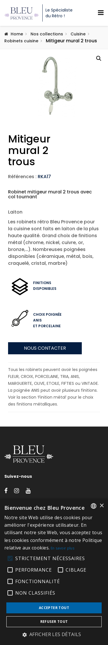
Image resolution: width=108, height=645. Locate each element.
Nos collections (47, 34)
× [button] (101, 506)
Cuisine (78, 34)
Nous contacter (45, 370)
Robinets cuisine (21, 41)
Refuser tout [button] (54, 621)
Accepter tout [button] (54, 607)
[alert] (54, 572)
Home (17, 34)
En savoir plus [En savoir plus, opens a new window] (62, 548)
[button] (99, 58)
